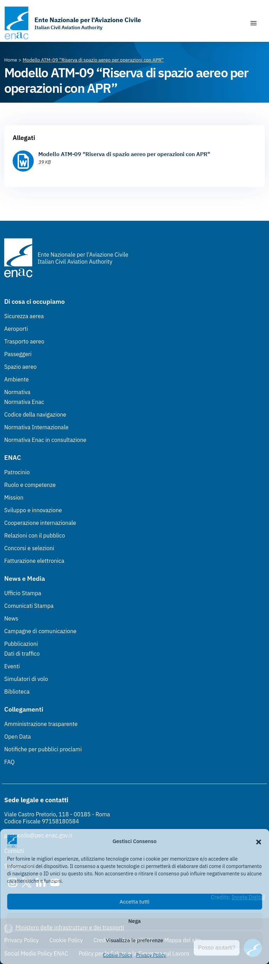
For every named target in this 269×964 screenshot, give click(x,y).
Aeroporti (16, 328)
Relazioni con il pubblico (34, 535)
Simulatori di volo (26, 678)
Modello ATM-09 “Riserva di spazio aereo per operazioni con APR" (124, 154)
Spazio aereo (20, 366)
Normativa (17, 392)
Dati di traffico (22, 653)
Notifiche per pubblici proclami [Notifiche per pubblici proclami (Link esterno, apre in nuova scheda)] (43, 749)
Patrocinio (17, 472)
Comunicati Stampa (28, 605)
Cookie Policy (118, 955)
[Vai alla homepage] (72, 23)
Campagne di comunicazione (40, 631)
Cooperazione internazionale (40, 522)
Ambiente (16, 379)
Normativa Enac (24, 401)
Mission (14, 497)
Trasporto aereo (24, 341)
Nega (134, 921)
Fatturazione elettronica (34, 560)
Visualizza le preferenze (134, 940)
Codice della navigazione (35, 414)
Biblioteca (17, 691)
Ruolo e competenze (30, 484)
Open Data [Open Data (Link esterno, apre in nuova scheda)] (17, 736)
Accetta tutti (134, 901)
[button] (258, 841)
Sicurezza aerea (24, 316)
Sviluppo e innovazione (33, 510)
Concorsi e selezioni (29, 548)
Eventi (12, 666)
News (11, 618)
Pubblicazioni (21, 643)
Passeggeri (18, 354)
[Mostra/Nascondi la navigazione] (253, 23)
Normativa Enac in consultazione (45, 439)
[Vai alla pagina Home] (10, 60)
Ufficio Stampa (22, 593)
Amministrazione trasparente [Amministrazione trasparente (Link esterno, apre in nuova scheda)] (41, 723)
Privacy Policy (151, 955)
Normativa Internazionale (36, 427)
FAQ (9, 761)
